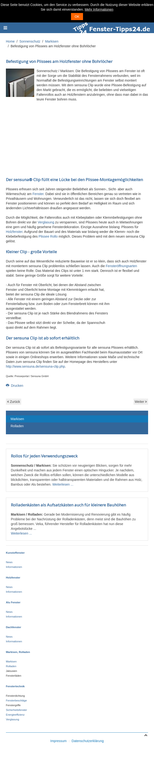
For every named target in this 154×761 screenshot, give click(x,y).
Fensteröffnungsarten (121, 266)
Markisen (51, 41)
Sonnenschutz (29, 41)
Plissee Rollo (48, 236)
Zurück (13, 402)
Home (10, 41)
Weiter (141, 402)
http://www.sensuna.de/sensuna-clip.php (35, 366)
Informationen (14, 566)
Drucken (14, 385)
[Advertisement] (77, 135)
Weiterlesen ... (62, 484)
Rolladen (17, 426)
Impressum (58, 741)
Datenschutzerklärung (88, 741)
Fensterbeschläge (16, 700)
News (9, 562)
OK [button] (77, 16)
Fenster (38, 194)
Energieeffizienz (15, 714)
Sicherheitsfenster (16, 710)
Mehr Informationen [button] (99, 9)
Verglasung (46, 222)
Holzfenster (14, 232)
